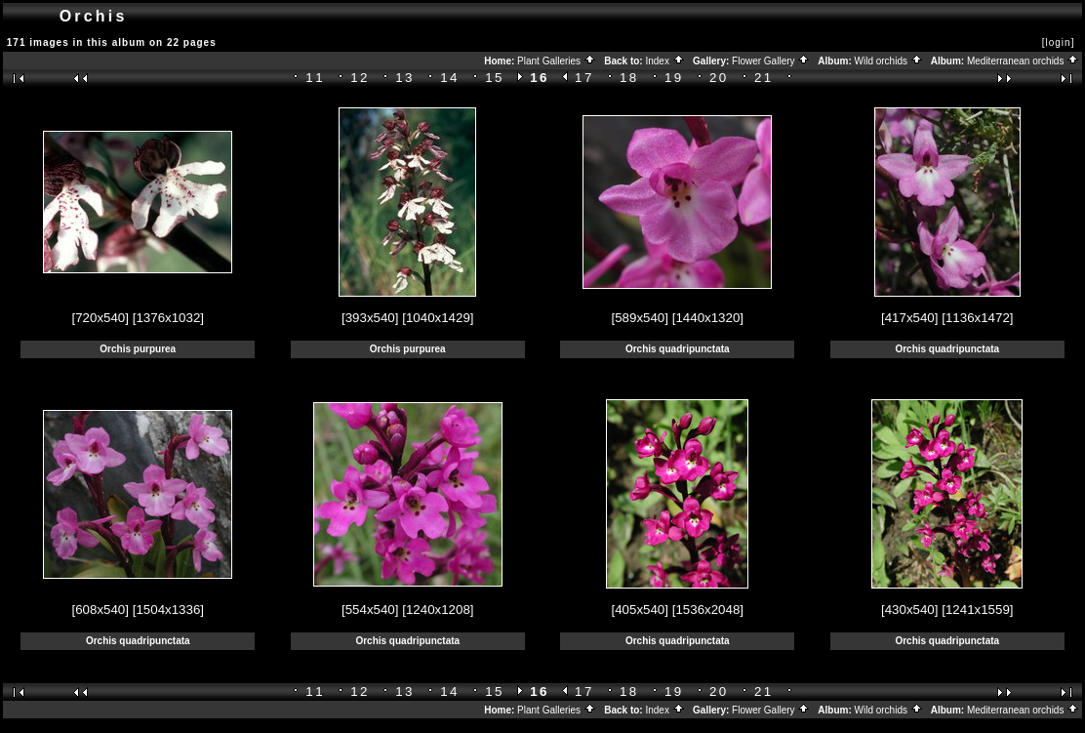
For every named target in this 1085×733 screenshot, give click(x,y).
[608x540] (100, 609)
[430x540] (910, 609)
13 (405, 77)
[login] (1058, 42)
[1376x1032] (168, 317)
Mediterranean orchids (1023, 61)
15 (494, 77)
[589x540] (639, 317)
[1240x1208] (437, 609)
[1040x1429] (437, 317)
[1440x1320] (707, 317)
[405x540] (639, 609)
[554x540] (370, 609)
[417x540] (910, 317)
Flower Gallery (771, 61)
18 (629, 77)
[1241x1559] (977, 609)
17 (584, 77)
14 (450, 77)
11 (315, 77)
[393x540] (370, 317)
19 (674, 77)
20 (719, 77)
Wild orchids (889, 61)
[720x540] (100, 317)
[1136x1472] (977, 317)
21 (764, 77)
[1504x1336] (168, 609)
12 (360, 77)
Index (664, 61)
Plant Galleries (556, 61)
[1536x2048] (707, 609)
